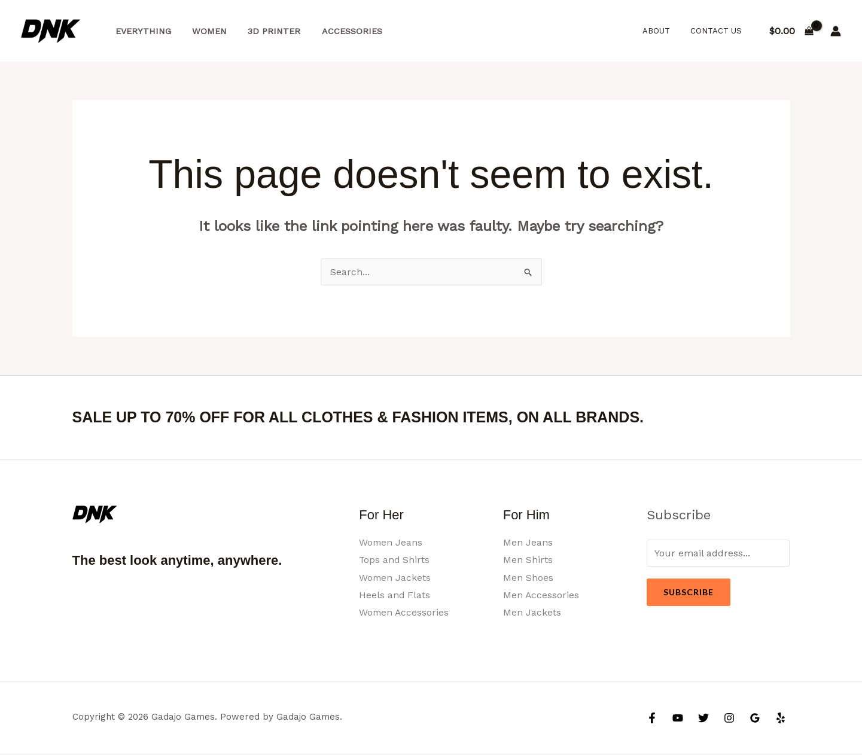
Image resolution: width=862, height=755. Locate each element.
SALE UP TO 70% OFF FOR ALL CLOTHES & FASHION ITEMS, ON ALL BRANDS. (369, 417)
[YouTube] (677, 719)
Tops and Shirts (395, 560)
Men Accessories (541, 595)
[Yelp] (780, 719)
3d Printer (264, 31)
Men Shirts (528, 560)
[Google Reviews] (755, 719)
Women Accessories (404, 613)
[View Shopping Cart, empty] (791, 31)
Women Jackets (395, 577)
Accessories (338, 31)
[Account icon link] (835, 31)
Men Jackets (532, 613)
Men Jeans (528, 542)
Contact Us (718, 30)
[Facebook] (652, 719)
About (663, 30)
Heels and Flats (395, 595)
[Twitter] (703, 719)
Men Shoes (528, 577)
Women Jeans (391, 542)
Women (203, 31)
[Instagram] (729, 719)
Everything (141, 31)
